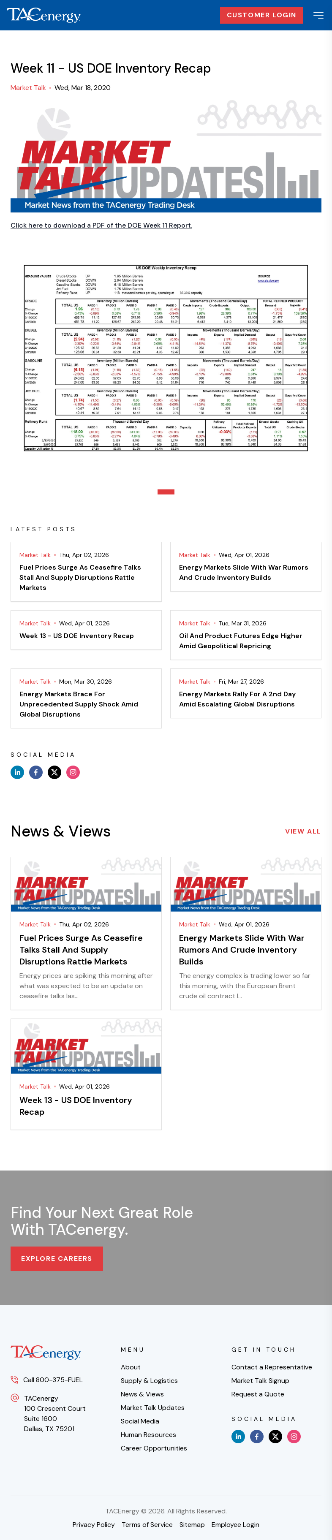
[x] (54, 772)
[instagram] (73, 772)
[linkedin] (17, 772)
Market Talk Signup (260, 1380)
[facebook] (36, 772)
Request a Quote (257, 1394)
